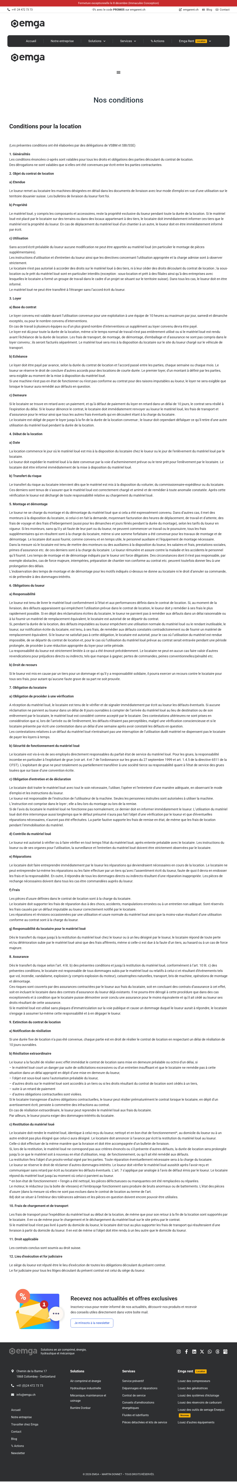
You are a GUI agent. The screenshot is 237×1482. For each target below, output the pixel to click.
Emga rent (192, 1372)
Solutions (97, 41)
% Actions (157, 41)
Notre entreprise (62, 41)
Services (128, 41)
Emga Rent (195, 41)
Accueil (31, 41)
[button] (118, 72)
